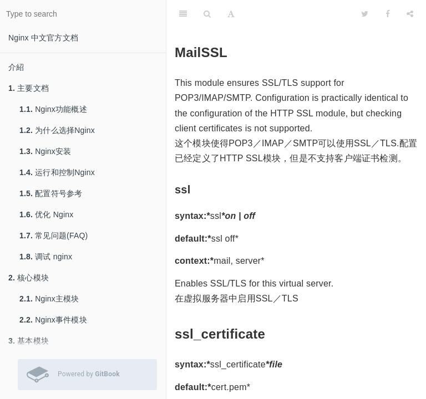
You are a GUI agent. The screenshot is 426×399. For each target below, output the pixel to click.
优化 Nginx (46, 214)
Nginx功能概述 (53, 109)
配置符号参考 (50, 193)
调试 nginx (45, 256)
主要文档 (28, 88)
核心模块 (28, 277)
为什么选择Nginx (57, 130)
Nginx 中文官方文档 (43, 37)
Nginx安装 (45, 151)
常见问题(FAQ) (53, 235)
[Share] (410, 14)
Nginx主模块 (49, 298)
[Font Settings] (231, 14)
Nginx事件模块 (53, 319)
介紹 (16, 67)
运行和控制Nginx (57, 172)
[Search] (207, 14)
